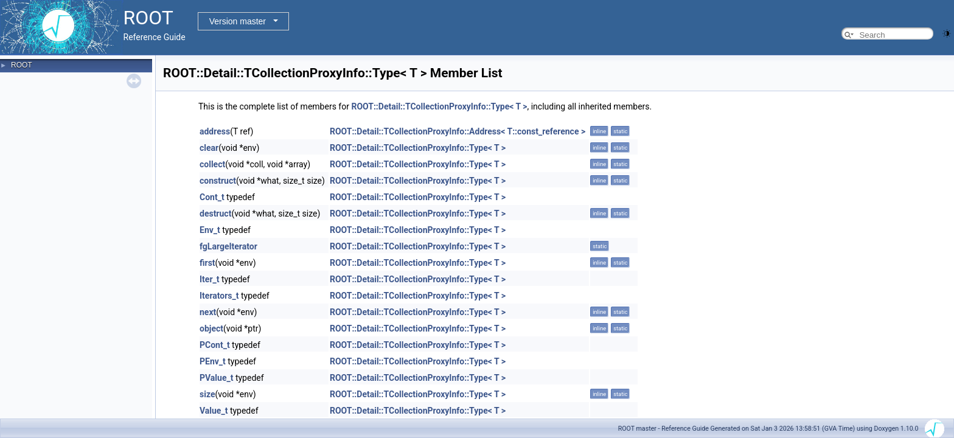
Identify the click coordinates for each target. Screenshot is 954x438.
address (215, 131)
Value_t (214, 410)
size (207, 394)
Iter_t (209, 279)
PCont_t (215, 345)
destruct (215, 213)
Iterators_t (219, 296)
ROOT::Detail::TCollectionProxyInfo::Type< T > (439, 106)
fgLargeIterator (228, 246)
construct (218, 181)
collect (212, 164)
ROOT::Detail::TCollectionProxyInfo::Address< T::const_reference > (457, 131)
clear (209, 148)
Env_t (210, 230)
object (211, 328)
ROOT (21, 65)
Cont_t (212, 197)
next (208, 312)
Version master (237, 21)
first (207, 263)
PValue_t (216, 378)
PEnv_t (213, 361)
